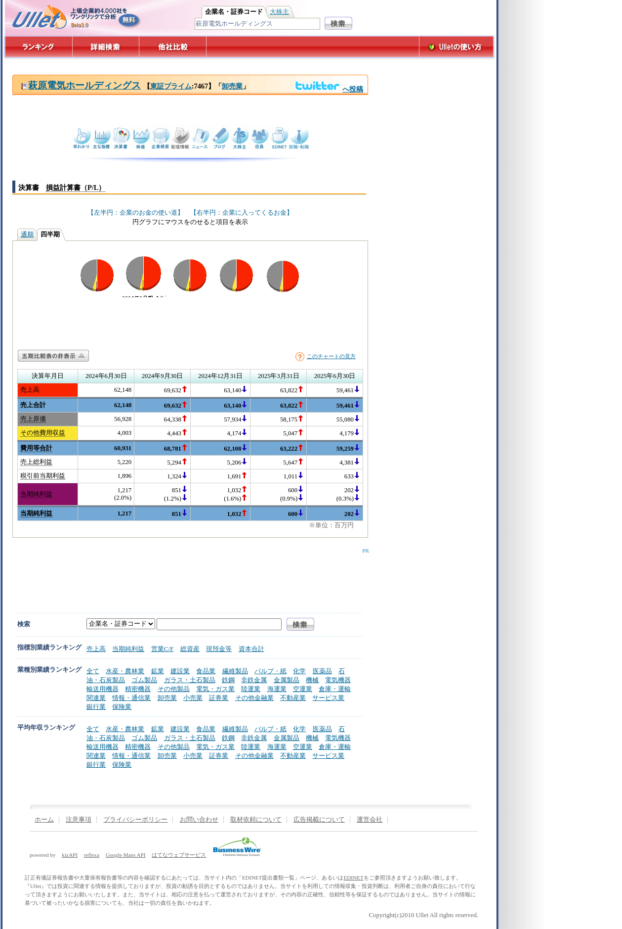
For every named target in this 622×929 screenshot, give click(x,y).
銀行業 (96, 706)
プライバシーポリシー (135, 819)
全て (92, 671)
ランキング (38, 47)
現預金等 (219, 648)
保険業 (121, 706)
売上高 (96, 648)
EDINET (353, 878)
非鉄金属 (254, 680)
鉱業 (157, 671)
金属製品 (286, 680)
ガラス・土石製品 (189, 680)
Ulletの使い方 (456, 47)
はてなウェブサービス (179, 855)
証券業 (218, 697)
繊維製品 (235, 671)
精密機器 (138, 689)
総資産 (190, 648)
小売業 (193, 697)
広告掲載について (319, 819)
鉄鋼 (228, 680)
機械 (312, 680)
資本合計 (251, 648)
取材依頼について (256, 819)
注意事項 (78, 819)
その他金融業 (254, 697)
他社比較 (173, 47)
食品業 (205, 671)
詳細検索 (106, 47)
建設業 (180, 671)
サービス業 (328, 697)
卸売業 (232, 86)
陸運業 (250, 689)
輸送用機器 (102, 689)
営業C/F (162, 648)
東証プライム (171, 86)
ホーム (44, 819)
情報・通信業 (131, 697)
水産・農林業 (125, 671)
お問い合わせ (199, 819)
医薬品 (322, 671)
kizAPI (70, 855)
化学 (299, 671)
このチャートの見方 (331, 356)
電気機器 (338, 680)
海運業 (277, 689)
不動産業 (293, 697)
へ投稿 (328, 89)
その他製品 (174, 689)
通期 (27, 234)
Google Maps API (126, 855)
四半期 (50, 234)
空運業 (302, 689)
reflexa (91, 855)
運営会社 (369, 819)
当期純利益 (128, 648)
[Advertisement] (188, 576)
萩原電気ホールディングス (81, 85)
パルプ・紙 (270, 671)
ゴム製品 (144, 680)
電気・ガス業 (215, 689)
